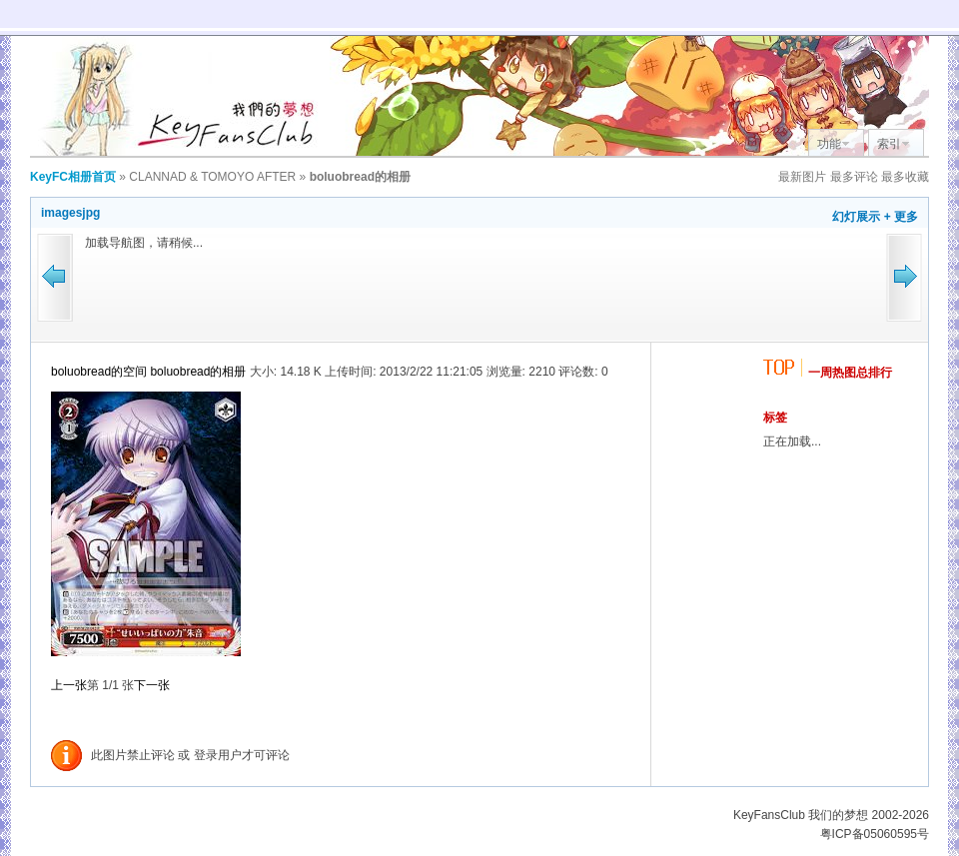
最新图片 (802, 177)
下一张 (152, 685)
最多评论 (854, 177)
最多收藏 (905, 177)
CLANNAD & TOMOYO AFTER (212, 177)
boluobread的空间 (99, 372)
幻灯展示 (856, 217)
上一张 (69, 685)
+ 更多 (901, 217)
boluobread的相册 (198, 372)
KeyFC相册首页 (73, 177)
